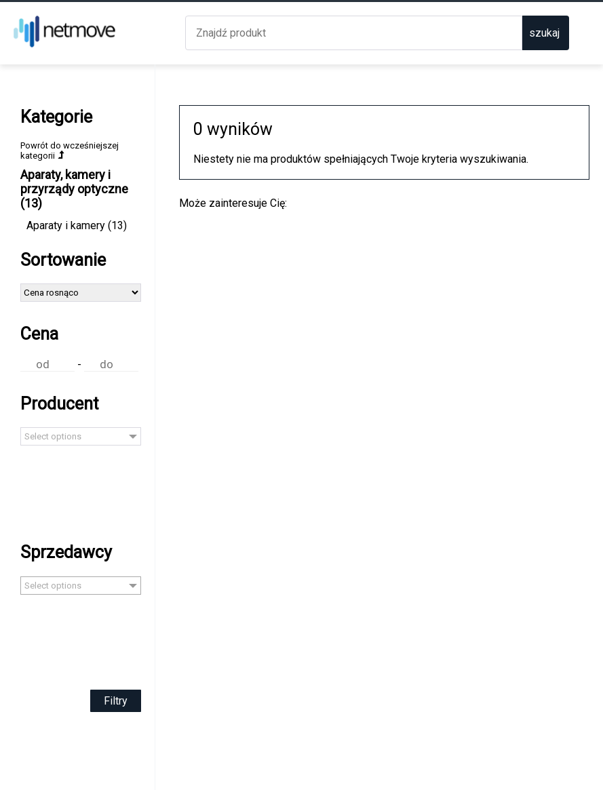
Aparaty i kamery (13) (76, 225)
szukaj (544, 32)
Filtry (116, 700)
